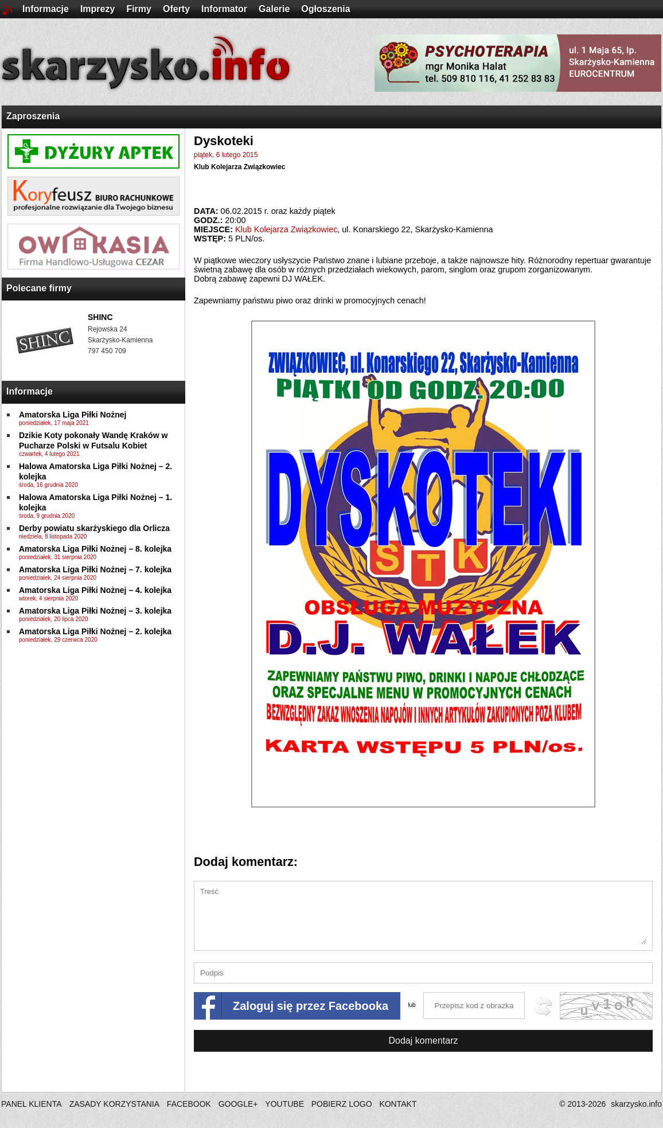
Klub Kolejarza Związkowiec (239, 167)
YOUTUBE (284, 1104)
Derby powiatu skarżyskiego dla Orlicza (94, 528)
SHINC (100, 317)
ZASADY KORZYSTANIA (114, 1104)
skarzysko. (636, 1104)
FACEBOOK (189, 1104)
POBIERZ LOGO (341, 1104)
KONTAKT (397, 1104)
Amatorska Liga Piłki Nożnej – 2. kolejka (95, 631)
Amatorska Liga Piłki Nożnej (73, 414)
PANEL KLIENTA (32, 1104)
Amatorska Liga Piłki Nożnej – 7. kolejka (95, 569)
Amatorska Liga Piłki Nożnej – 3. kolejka (95, 610)
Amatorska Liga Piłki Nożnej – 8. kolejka (95, 548)
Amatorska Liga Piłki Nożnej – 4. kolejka (95, 590)
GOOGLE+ (238, 1104)
